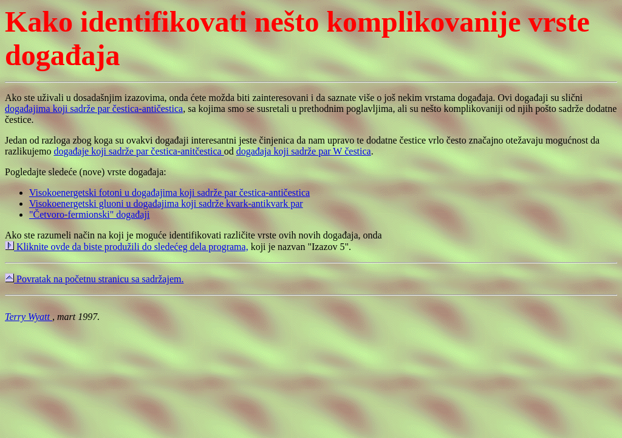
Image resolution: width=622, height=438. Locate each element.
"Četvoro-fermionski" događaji (89, 214)
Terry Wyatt (28, 316)
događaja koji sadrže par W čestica (303, 151)
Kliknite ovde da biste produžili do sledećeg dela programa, (126, 247)
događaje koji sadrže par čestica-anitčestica (138, 151)
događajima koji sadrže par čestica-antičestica (94, 108)
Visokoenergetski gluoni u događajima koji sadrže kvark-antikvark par (166, 203)
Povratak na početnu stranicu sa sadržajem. (94, 279)
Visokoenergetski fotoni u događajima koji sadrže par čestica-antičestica (169, 192)
